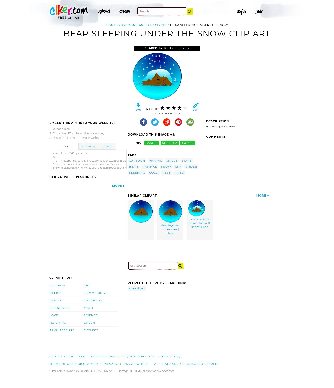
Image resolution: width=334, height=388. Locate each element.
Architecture (61, 330)
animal (145, 25)
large (188, 143)
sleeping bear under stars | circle (170, 217)
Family (55, 300)
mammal (149, 166)
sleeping (137, 172)
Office (55, 292)
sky (178, 166)
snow (166, 166)
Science (91, 315)
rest (166, 172)
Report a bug (103, 356)
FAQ (177, 356)
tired (179, 172)
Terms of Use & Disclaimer (73, 363)
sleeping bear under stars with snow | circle (200, 214)
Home (111, 25)
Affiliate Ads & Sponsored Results (186, 363)
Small (70, 146)
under (191, 166)
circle (161, 25)
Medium (89, 146)
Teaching (57, 322)
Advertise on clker (67, 356)
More (117, 186)
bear (133, 166)
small (152, 143)
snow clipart (137, 288)
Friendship (59, 308)
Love (53, 315)
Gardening (94, 300)
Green (89, 322)
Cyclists (91, 330)
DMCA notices (136, 363)
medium (169, 143)
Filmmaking (94, 292)
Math (88, 308)
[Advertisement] (88, 80)
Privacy (111, 363)
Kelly (169, 48)
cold (153, 172)
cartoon (127, 25)
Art (87, 285)
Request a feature (139, 356)
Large (107, 146)
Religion (57, 285)
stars (187, 160)
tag (165, 356)
